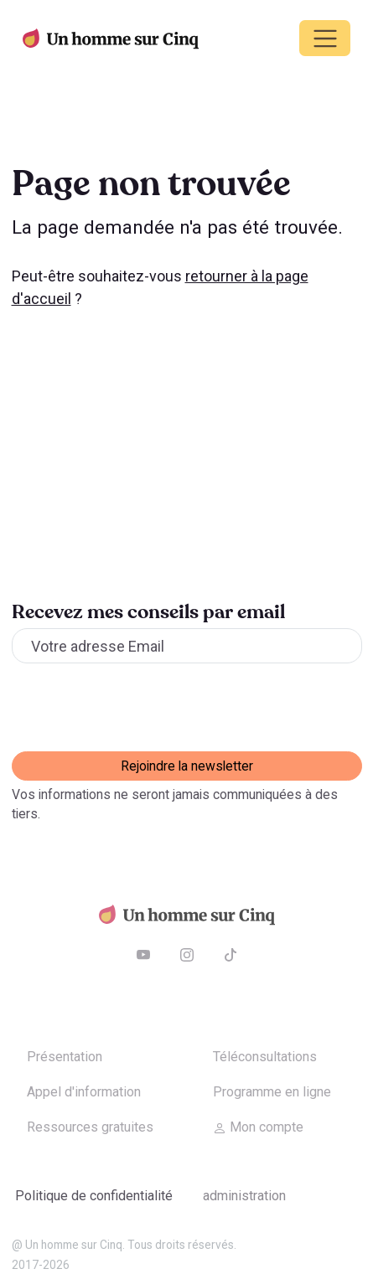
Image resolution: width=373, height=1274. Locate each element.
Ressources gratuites (90, 1127)
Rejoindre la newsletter (187, 766)
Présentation (64, 1057)
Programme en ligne (272, 1092)
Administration (244, 1196)
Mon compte (258, 1127)
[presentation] (139, 707)
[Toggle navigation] (324, 38)
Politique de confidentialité (94, 1196)
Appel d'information (84, 1092)
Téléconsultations (265, 1057)
